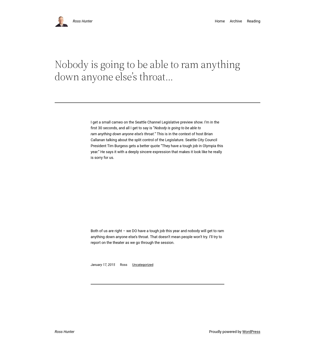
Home (220, 21)
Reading (253, 21)
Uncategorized (142, 265)
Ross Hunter (83, 21)
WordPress (251, 331)
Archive (236, 21)
